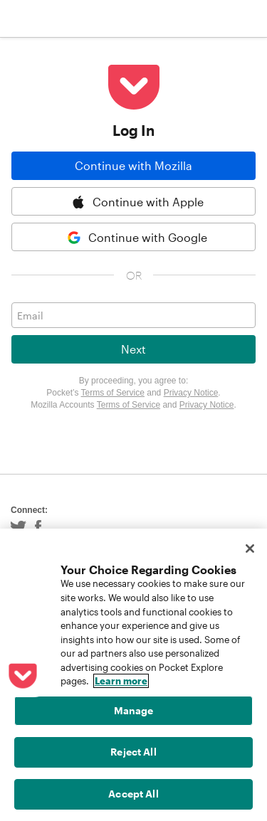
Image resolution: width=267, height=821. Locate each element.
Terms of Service (113, 393)
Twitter (18, 527)
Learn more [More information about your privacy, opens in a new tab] (121, 681)
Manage (134, 710)
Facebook (38, 527)
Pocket (64, 18)
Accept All (133, 794)
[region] (133, 675)
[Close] (250, 548)
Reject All (133, 752)
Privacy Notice (191, 393)
